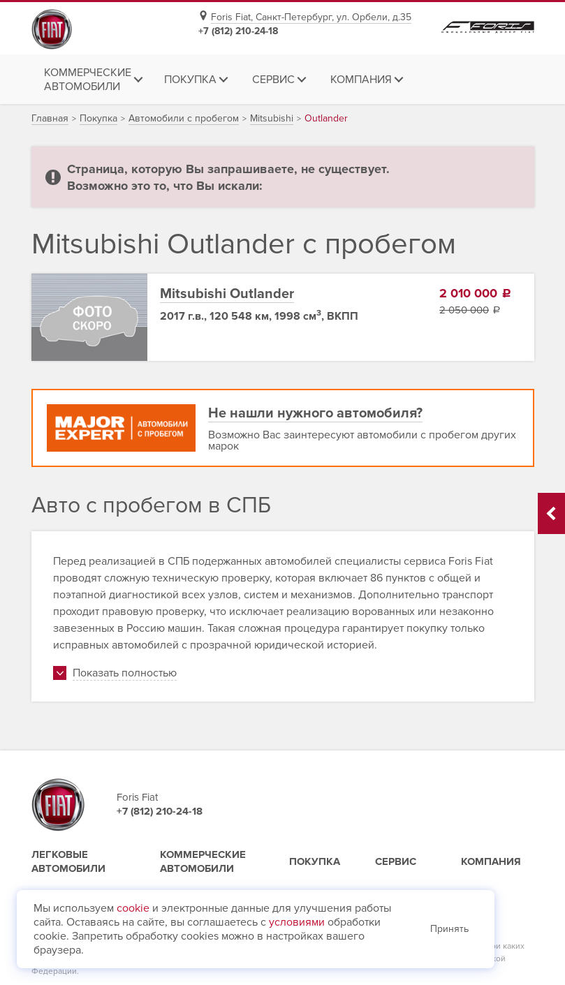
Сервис (395, 861)
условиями (297, 922)
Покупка (314, 861)
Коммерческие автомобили (203, 861)
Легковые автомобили (68, 861)
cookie (133, 908)
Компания (491, 861)
